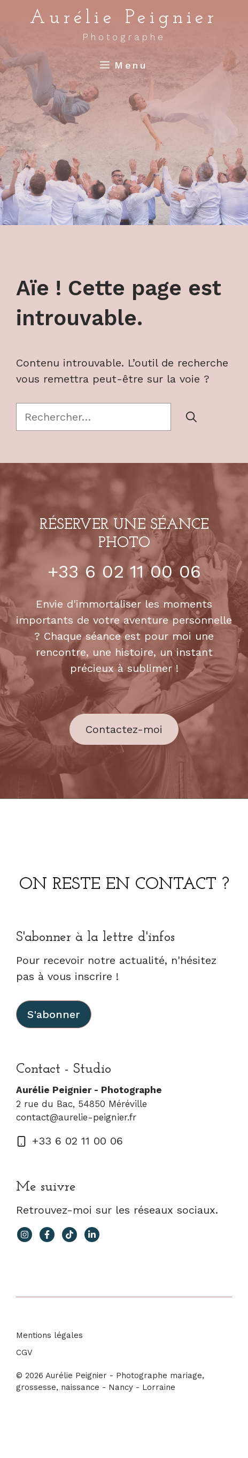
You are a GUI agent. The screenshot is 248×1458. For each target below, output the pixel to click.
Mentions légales (49, 1335)
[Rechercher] (191, 417)
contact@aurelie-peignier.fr (76, 1117)
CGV (24, 1352)
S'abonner (53, 1014)
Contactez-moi (124, 729)
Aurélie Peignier (124, 18)
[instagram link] (24, 1234)
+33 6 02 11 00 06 (124, 571)
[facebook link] (47, 1234)
